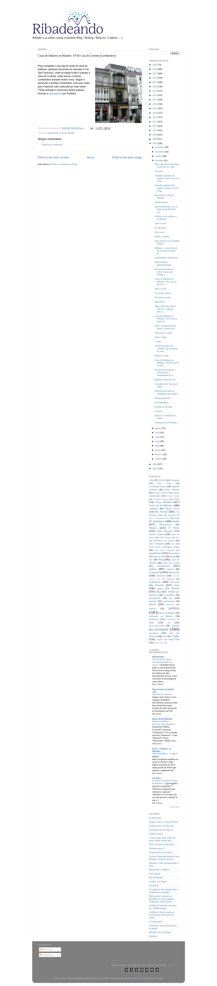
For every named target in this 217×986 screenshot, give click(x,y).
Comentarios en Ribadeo (166, 422)
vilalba (175, 636)
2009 (155, 134)
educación (174, 572)
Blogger (159, 978)
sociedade (161, 629)
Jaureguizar (55, 93)
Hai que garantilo (162, 398)
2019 (155, 91)
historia (175, 588)
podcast (152, 608)
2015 (155, 108)
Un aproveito (160, 227)
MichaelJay (133, 978)
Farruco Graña (173, 496)
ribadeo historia (156, 833)
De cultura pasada (163, 297)
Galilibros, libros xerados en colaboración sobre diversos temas (161, 915)
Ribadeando (158, 656)
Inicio (90, 157)
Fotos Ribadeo (163, 502)
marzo (158, 450)
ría (169, 622)
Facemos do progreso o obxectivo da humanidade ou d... (165, 372)
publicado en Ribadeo (161, 616)
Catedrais (175, 480)
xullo (157, 432)
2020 (155, 86)
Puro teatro (160, 232)
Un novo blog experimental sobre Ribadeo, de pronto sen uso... (164, 857)
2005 (155, 468)
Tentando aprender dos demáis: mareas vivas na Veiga (167, 188)
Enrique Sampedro (160, 493)
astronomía (174, 553)
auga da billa (159, 556)
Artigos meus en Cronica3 (161, 852)
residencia (153, 619)
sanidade (175, 625)
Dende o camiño (162, 236)
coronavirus (163, 565)
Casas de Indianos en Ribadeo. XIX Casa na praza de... (166, 319)
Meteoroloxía (165, 524)
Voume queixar (161, 202)
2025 (155, 64)
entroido (170, 579)
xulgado (159, 639)
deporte (170, 569)
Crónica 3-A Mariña (158, 881)
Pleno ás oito (160, 288)
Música (153, 527)
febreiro (159, 454)
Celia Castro (164, 483)
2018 (155, 95)
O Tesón (173, 527)
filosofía (159, 585)
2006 (155, 464)
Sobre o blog (160, 337)
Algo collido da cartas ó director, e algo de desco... (165, 309)
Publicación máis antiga (127, 157)
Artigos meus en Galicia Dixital (163, 822)
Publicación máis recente (53, 157)
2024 (155, 69)
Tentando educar (156, 848)
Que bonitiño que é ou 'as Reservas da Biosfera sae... (166, 209)
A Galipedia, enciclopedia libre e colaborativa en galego (164, 890)
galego (160, 588)
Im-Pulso (156, 778)
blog (160, 559)
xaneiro (158, 458)
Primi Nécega (165, 537)
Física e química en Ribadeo (161, 844)
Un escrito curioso (163, 293)
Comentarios (46, 955)
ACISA (162, 480)
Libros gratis (154, 873)
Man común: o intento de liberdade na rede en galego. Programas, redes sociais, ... (161, 899)
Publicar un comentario (52, 144)
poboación (170, 604)
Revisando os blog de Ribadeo (164, 196)
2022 (155, 78)
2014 (155, 113)
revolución (171, 619)
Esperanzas (160, 302)
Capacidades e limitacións (166, 257)
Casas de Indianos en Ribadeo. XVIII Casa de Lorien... (167, 363)
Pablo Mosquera (165, 531)
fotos (176, 585)
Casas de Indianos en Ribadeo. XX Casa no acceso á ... (165, 282)
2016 (155, 104)
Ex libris (158, 411)
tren (164, 636)
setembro (159, 160)
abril (157, 445)
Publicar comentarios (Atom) (64, 164)
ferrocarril (174, 582)
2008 (155, 139)
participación (155, 598)
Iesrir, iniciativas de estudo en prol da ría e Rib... (167, 165)
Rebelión (153, 936)
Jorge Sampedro (169, 515)
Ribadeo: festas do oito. (165, 379)
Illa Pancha (161, 511)
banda (172, 556)
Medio (175, 521)
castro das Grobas (170, 563)
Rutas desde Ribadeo (162, 719)
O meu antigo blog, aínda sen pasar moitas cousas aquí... (162, 839)
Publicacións (46, 949)
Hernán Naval (172, 508)
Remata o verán (162, 355)
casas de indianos (67, 133)
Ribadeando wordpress (159, 869)
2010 (155, 130)
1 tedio (158, 341)
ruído (151, 622)
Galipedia (153, 508)
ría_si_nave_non (156, 625)
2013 (155, 117)
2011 (155, 126)
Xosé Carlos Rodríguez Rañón (164, 547)
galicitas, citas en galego (160, 932)
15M (151, 480)
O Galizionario (155, 921)
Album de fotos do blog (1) (161, 830)
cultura (153, 569)
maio (157, 441)
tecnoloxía (153, 633)
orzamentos (169, 595)
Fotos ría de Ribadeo (161, 505)
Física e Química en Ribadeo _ (161, 749)
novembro (160, 151)
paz (170, 598)
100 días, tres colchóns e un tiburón (165, 217)
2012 (155, 121)
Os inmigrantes (161, 402)
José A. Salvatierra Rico (159, 518)
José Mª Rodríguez (164, 520)
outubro (159, 156)
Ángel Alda (173, 639)
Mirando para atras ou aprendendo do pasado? (166, 392)
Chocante (159, 171)
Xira (173, 544)
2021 (155, 82)
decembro (160, 147)
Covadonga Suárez (157, 486)
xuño (157, 437)
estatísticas (155, 581)
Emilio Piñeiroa (171, 489)
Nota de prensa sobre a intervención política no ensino (162, 662)
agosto (158, 428)
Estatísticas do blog (163, 407)
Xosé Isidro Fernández (164, 550)
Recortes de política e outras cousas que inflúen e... (164, 272)
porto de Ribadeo (167, 613)
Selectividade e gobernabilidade (163, 263)
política (174, 608)
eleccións (160, 575)
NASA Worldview (160, 754)
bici (151, 559)
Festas (176, 499)
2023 (155, 73)
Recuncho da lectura (164, 540)
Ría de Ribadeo (156, 877)
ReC (177, 537)
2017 (155, 99)
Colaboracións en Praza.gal (161, 826)
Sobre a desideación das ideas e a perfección (165, 327)
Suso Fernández (156, 543)
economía (154, 572)
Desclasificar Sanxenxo (162, 694)
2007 (155, 143)
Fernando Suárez (161, 499)
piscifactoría (168, 601)
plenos (152, 604)
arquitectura (52, 133)
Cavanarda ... (155, 885)
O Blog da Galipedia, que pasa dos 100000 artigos (162, 906)
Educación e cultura (163, 333)
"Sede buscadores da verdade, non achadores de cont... (166, 349)
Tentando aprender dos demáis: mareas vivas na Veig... (167, 178)
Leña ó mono (160, 223)
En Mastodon (155, 818)
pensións (153, 601)
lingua (158, 591)
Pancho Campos (156, 534)
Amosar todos (174, 807)
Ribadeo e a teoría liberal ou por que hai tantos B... (166, 251)
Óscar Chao (159, 643)
